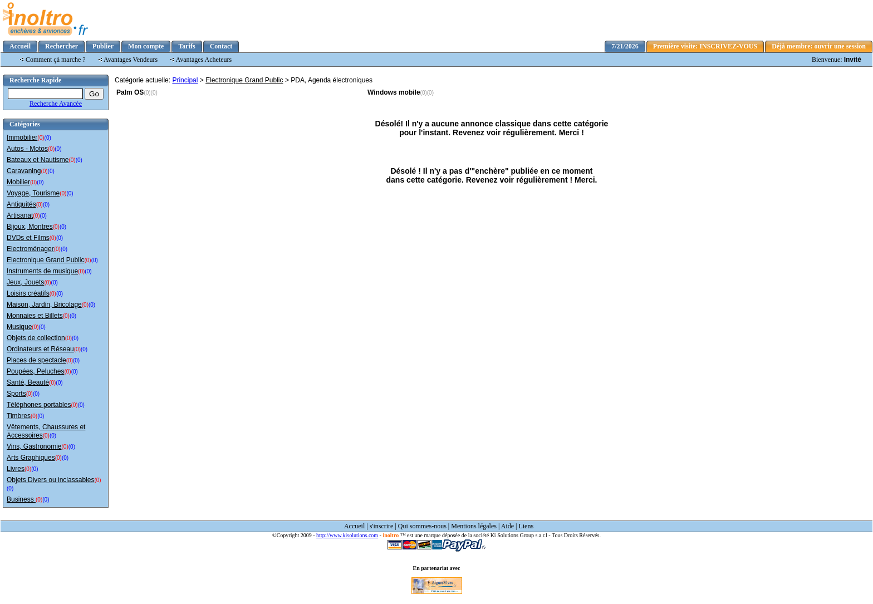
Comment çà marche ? (56, 59)
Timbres (19, 416)
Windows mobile (393, 92)
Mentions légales (474, 526)
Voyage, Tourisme (33, 193)
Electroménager (30, 249)
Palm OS (130, 92)
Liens (525, 526)
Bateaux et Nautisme (37, 160)
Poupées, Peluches (35, 371)
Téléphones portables (39, 405)
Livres (15, 469)
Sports (16, 393)
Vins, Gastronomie (34, 446)
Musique (19, 327)
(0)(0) (150, 93)
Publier (103, 46)
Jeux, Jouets (25, 282)
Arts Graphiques (31, 457)
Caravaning (24, 171)
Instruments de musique (42, 271)
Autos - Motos (27, 149)
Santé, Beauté (28, 382)
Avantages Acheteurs (204, 59)
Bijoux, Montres (30, 226)
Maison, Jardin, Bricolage (44, 304)
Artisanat (20, 215)
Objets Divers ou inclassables (50, 480)
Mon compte (146, 46)
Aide (507, 526)
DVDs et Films (28, 238)
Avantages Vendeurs (131, 59)
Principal (185, 80)
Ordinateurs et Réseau (40, 349)
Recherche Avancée (56, 103)
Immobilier (22, 137)
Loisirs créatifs (28, 293)
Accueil (20, 46)
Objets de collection (36, 338)
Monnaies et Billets (35, 316)
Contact (221, 46)
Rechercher (61, 46)
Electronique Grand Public (45, 260)
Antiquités (21, 204)
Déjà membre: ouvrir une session (819, 46)
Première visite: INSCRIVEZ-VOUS (705, 46)
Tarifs (186, 46)
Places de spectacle (36, 360)
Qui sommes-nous (422, 526)
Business (21, 499)
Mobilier (18, 182)
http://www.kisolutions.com (347, 535)
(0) (40, 138)
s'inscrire (382, 526)
